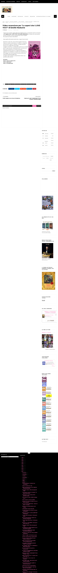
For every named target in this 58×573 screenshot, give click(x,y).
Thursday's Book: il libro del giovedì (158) (29, 419)
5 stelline (7, 22)
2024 (23, 353)
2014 (23, 563)
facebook (34, 113)
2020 (23, 359)
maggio (24, 551)
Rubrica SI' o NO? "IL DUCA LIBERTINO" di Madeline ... (30, 406)
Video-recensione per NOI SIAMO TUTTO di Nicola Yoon (29, 434)
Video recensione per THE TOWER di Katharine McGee (29, 381)
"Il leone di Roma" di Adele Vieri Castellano (28, 377)
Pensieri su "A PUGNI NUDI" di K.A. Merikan (29, 550)
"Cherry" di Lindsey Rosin (27, 497)
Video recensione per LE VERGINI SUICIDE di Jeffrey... (28, 484)
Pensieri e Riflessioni (28, 22)
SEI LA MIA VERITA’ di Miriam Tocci (29, 482)
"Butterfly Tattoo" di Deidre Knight (29, 536)
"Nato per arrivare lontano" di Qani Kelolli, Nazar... (29, 540)
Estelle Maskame (21, 22)
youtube (47, 38)
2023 (23, 355)
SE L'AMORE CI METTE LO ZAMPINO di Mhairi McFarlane (29, 439)
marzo (23, 555)
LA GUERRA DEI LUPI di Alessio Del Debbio (29, 507)
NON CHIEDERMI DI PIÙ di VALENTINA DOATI (29, 478)
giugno (24, 374)
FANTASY (18, 1)
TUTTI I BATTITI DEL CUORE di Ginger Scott (29, 391)
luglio (23, 373)
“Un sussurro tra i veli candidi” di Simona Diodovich (29, 456)
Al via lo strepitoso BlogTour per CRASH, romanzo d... (29, 432)
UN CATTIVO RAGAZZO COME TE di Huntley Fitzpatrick (29, 411)
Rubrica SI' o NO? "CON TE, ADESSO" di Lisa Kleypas (30, 505)
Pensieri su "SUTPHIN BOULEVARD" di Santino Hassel (29, 525)
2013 (23, 564)
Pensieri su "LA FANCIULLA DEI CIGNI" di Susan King (29, 475)
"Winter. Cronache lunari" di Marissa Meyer (29, 528)
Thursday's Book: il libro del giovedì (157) (29, 468)
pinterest (47, 33)
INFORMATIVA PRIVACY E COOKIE (43, 16)
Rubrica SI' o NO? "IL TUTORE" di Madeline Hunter (28, 542)
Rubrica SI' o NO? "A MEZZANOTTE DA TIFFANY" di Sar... (29, 446)
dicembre (24, 365)
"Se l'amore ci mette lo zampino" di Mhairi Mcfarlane (29, 386)
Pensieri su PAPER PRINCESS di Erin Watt (29, 496)
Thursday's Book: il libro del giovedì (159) (29, 383)
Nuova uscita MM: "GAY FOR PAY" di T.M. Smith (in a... (29, 514)
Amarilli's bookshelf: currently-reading (50, 205)
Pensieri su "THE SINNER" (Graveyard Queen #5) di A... (29, 416)
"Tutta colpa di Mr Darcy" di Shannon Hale (29, 414)
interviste (51, 50)
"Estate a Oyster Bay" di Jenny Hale (29, 429)
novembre (24, 367)
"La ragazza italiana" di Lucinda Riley (29, 529)
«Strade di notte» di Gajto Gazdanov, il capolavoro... (29, 511)
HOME (9, 16)
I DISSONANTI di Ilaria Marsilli (28, 401)
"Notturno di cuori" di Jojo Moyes (29, 458)
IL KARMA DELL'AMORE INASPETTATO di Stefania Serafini (29, 421)
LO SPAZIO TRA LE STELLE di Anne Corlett (29, 487)
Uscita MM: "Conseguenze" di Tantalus (28, 521)
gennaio (24, 558)
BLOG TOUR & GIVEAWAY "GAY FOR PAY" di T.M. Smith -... (29, 460)
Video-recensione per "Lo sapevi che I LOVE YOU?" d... (30, 449)
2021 (23, 358)
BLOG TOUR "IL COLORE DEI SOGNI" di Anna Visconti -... (29, 500)
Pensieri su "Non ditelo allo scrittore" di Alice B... (30, 519)
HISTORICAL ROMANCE (10, 1)
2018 (23, 362)
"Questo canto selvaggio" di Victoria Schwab (29, 465)
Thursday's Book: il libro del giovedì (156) (29, 516)
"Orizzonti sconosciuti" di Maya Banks (28, 491)
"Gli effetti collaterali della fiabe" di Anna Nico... (29, 463)
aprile (23, 553)
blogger (30, 113)
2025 (23, 352)
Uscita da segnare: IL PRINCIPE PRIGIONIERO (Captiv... (28, 473)
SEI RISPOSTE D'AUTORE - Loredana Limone (29, 470)
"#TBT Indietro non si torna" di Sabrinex (28, 451)
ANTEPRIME (14, 16)
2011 (23, 567)
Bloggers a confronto (13, 22)
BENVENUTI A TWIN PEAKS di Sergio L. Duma (29, 502)
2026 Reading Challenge (48, 253)
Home (3, 22)
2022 (23, 356)
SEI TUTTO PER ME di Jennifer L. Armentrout (28, 441)
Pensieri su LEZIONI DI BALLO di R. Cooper (29, 400)
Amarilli (47, 254)
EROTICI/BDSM (35, 1)
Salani (9, 23)
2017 (23, 364)
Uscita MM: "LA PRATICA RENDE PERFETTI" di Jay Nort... (28, 493)
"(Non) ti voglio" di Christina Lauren (29, 427)
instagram (47, 31)
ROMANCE (3, 1)
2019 (23, 361)
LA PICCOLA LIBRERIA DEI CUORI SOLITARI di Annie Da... (28, 423)
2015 (23, 561)
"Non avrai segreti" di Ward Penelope (30, 537)
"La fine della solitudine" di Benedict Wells (29, 409)
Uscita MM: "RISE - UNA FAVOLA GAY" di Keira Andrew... (29, 454)
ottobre (24, 368)
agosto (24, 371)
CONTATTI (26, 16)
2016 (23, 560)
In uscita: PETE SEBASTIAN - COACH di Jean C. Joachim (29, 397)
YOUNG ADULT (24, 1)
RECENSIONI (20, 16)
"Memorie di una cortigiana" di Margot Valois (28, 480)
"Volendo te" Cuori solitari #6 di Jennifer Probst (28, 388)
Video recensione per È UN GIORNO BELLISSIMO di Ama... (29, 534)
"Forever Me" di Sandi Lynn (27, 488)
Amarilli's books (46, 225)
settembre (24, 370)
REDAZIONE (32, 16)
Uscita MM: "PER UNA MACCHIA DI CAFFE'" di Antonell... (29, 436)
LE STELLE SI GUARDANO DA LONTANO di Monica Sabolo (30, 444)
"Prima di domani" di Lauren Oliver (29, 523)
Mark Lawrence (47, 208)
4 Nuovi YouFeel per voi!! (27, 378)
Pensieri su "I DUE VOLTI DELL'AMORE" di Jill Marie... (30, 426)
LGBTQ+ (29, 1)
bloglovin (47, 26)
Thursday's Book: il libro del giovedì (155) (29, 545)
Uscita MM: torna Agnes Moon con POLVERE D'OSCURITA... (29, 547)
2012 (23, 566)
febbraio (24, 556)
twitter (47, 35)
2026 (23, 350)
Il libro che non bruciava (49, 207)
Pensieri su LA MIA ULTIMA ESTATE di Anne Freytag (29, 395)
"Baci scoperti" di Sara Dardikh (28, 392)
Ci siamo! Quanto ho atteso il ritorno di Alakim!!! (29, 404)
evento (44, 50)
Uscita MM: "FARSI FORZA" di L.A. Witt (29, 509)
